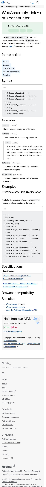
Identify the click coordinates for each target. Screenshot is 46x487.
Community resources (10, 417)
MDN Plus (6, 399)
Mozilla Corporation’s (13, 479)
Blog (3, 388)
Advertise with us (8, 395)
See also (6, 75)
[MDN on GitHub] (3, 373)
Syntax (5, 61)
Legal (4, 474)
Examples (6, 65)
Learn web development (11, 443)
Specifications (8, 68)
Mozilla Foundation (9, 482)
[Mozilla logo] (8, 466)
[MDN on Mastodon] (14, 373)
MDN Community (8, 413)
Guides (4, 447)
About (4, 384)
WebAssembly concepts (15, 307)
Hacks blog (6, 458)
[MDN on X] (10, 373)
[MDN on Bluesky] (7, 373)
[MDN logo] (6, 363)
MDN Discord (7, 425)
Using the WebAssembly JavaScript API (21, 310)
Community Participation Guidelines (23, 474)
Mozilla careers (8, 391)
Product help (7, 403)
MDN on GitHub (8, 428)
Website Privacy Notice (11, 471)
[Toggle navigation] (41, 2)
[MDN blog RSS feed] (18, 373)
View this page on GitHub (13, 344)
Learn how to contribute (13, 331)
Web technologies (9, 439)
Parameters (8, 120)
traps (11, 46)
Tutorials (5, 450)
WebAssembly (11, 304)
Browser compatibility (11, 72)
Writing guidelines (8, 421)
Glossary (5, 454)
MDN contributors (10, 341)
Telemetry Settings (31, 471)
